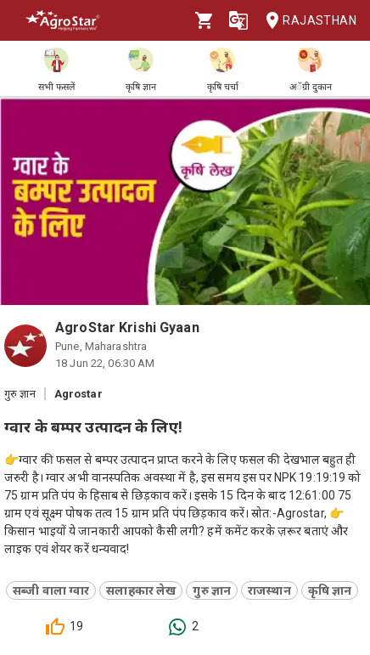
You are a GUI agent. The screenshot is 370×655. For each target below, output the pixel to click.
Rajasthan (305, 21)
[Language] (238, 20)
